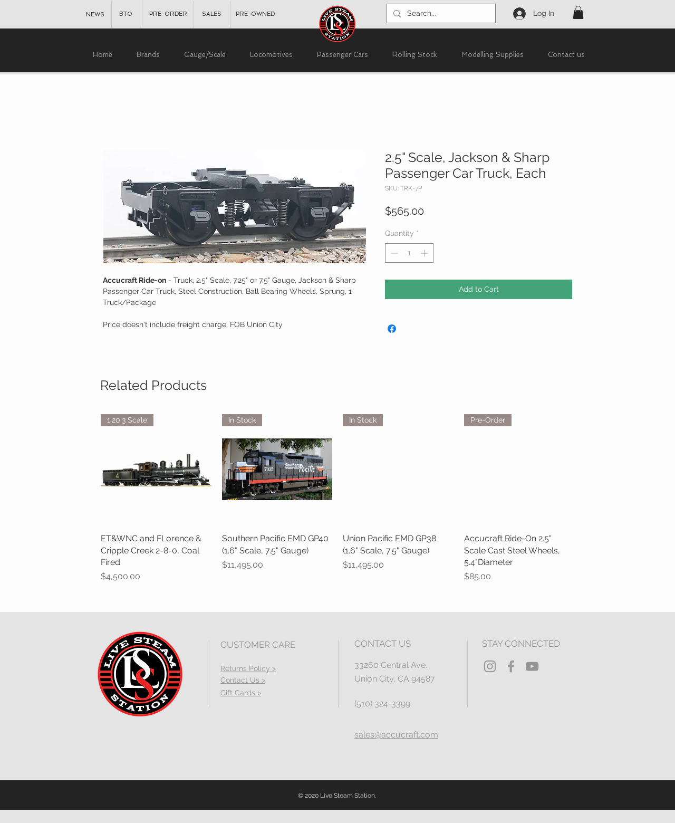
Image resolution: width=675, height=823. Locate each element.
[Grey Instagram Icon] (490, 666)
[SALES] (211, 14)
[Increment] (425, 253)
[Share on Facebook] (391, 328)
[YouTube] (532, 666)
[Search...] (440, 13)
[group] (337, 499)
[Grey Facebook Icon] (511, 666)
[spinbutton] (409, 253)
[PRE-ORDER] (168, 14)
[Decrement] (393, 253)
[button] (578, 12)
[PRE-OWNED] (255, 14)
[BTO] (125, 14)
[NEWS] (95, 14)
